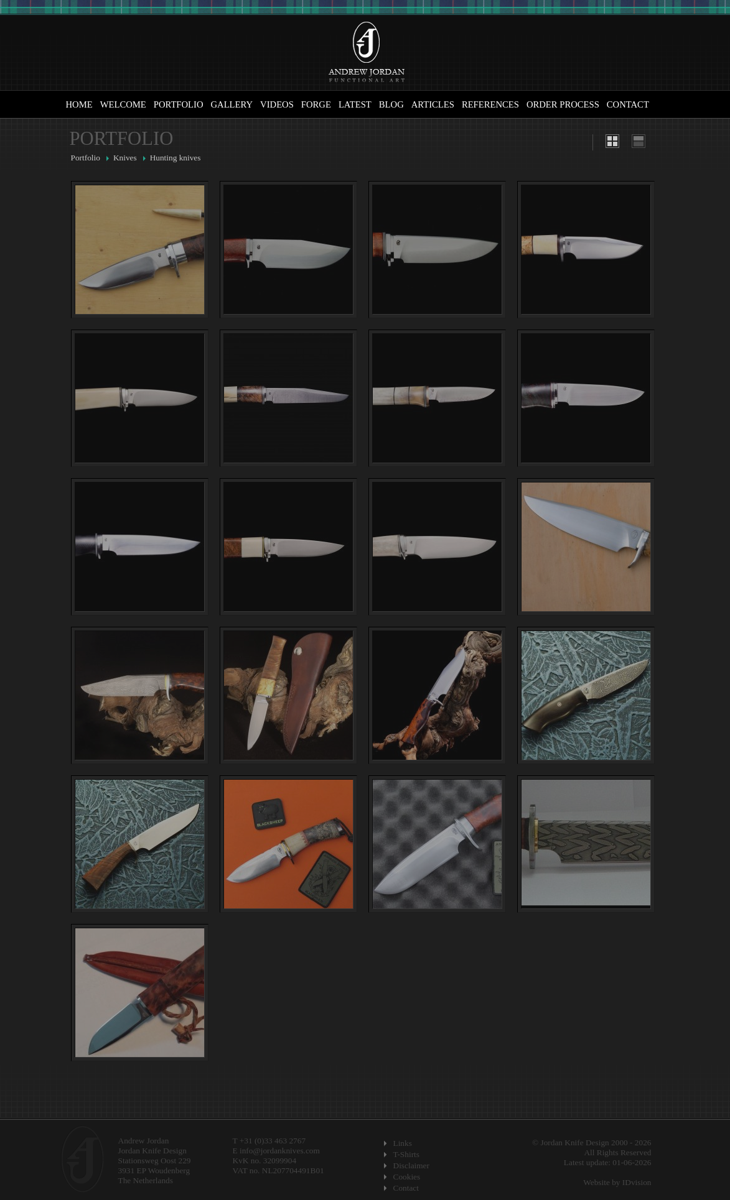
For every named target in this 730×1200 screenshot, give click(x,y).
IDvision (637, 1182)
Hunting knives (175, 157)
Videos (277, 104)
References (490, 104)
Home (79, 104)
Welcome (123, 104)
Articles (432, 104)
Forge (316, 104)
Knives (125, 157)
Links (402, 1143)
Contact (628, 104)
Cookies (407, 1176)
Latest (355, 104)
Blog (391, 104)
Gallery (232, 104)
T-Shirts (406, 1154)
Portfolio (179, 104)
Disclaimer (411, 1165)
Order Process (562, 104)
